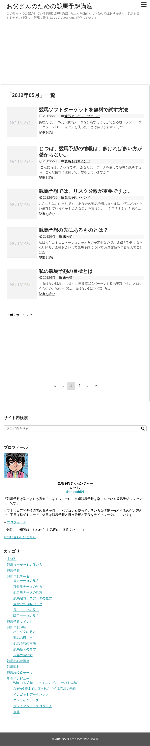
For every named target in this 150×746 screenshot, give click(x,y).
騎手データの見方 (26, 616)
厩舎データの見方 (26, 580)
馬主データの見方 (26, 610)
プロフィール (16, 522)
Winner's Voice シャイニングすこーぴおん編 (45, 682)
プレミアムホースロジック (32, 706)
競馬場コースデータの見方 (32, 598)
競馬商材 (13, 667)
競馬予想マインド (77, 161)
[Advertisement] (75, 53)
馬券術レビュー (18, 678)
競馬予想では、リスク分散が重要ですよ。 (85, 191)
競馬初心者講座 (18, 661)
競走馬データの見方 (27, 592)
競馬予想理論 (16, 627)
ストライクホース (26, 700)
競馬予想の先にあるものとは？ (73, 230)
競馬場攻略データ (20, 672)
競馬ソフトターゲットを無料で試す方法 (83, 109)
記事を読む (47, 132)
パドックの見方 (24, 631)
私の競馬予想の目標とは (66, 271)
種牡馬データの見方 (27, 586)
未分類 (67, 236)
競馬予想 (13, 570)
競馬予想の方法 (24, 643)
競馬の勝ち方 (23, 637)
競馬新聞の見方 (24, 649)
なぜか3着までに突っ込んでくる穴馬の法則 (44, 688)
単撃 (16, 712)
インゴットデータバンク (31, 694)
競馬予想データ (18, 576)
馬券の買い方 (23, 655)
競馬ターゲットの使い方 (82, 116)
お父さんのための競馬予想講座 (50, 6)
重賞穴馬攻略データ (27, 604)
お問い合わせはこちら (20, 537)
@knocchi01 (75, 492)
